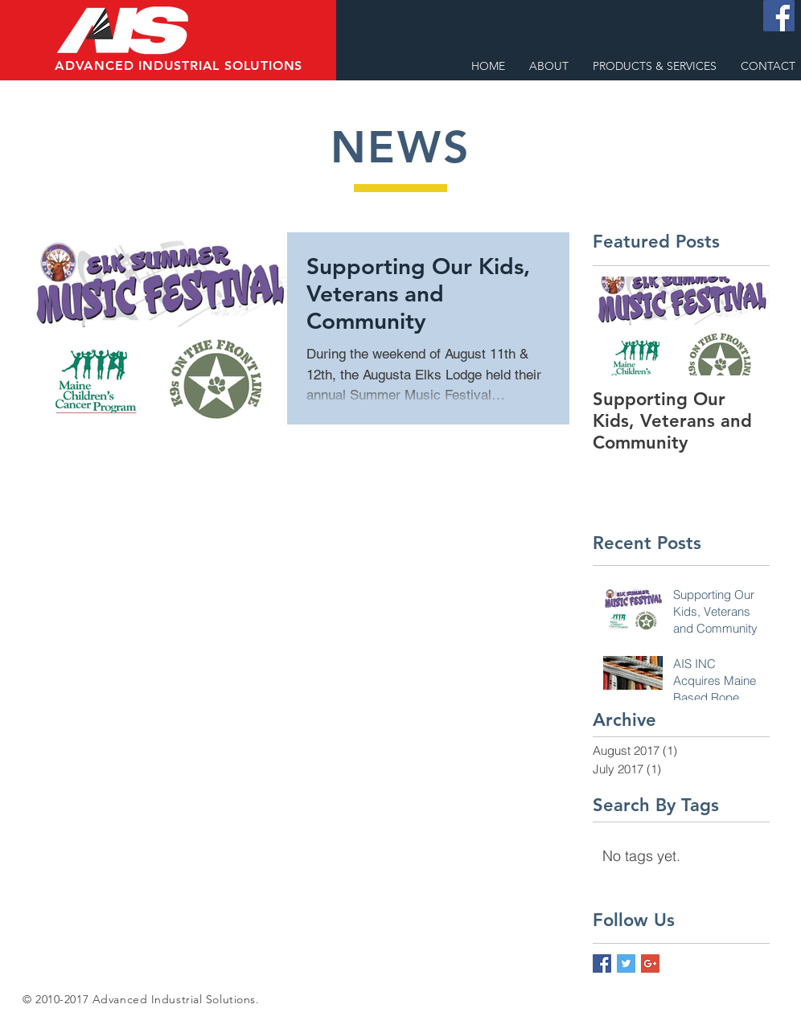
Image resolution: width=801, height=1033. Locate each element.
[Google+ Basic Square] (650, 963)
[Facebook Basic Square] (602, 963)
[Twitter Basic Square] (626, 963)
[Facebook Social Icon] (779, 15)
